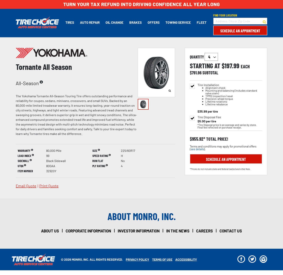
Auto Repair (90, 22)
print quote (49, 185)
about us (50, 231)
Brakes (135, 22)
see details (197, 149)
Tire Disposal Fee (209, 117)
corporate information (88, 231)
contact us (231, 231)
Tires (69, 22)
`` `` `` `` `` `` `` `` (211, 57)
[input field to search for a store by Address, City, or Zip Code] (240, 21)
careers (204, 231)
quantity (204, 57)
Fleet (202, 22)
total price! (216, 139)
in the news (177, 231)
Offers (154, 22)
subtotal (210, 72)
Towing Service (178, 22)
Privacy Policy (137, 259)
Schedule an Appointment (240, 30)
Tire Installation (230, 94)
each (245, 66)
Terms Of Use (162, 259)
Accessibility (186, 259)
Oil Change (114, 22)
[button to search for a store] (264, 21)
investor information (139, 231)
